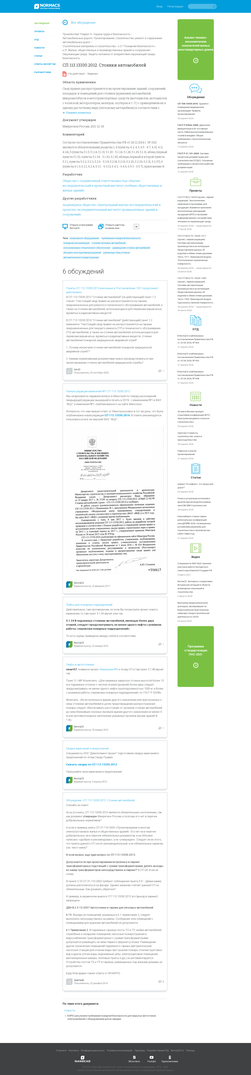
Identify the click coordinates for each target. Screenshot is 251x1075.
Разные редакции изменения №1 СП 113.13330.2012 (98, 391)
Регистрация (175, 6)
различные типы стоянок (116, 252)
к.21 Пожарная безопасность (136, 46)
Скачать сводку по (79, 764)
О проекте (61, 1050)
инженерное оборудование (84, 238)
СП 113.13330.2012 (104, 764)
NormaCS (79, 583)
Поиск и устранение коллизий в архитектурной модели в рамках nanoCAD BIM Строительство (194, 502)
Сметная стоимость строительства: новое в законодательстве (190, 436)
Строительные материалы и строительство (89, 46)
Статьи (38, 56)
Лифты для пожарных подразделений (89, 604)
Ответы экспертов (45, 64)
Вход (159, 6)
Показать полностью (77, 112)
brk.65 (77, 369)
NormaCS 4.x (177, 1050)
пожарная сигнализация (76, 243)
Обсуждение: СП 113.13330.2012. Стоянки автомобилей (100, 800)
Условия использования (120, 1050)
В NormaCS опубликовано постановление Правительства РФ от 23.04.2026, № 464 (195, 339)
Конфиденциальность (93, 1050)
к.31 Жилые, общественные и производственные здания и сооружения (106, 50)
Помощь (190, 1050)
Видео (195, 557)
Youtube (151, 1059)
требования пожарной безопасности (121, 238)
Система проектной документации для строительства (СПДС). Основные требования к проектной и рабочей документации (196, 160)
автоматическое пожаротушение (81, 257)
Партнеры (140, 1050)
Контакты (74, 1050)
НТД (36, 39)
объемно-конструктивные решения (82, 252)
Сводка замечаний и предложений (87, 748)
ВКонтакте (134, 1059)
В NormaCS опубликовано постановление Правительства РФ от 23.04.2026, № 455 (195, 357)
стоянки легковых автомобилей (108, 243)
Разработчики (42, 72)
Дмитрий (79, 980)
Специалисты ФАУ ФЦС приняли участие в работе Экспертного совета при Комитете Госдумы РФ (195, 567)
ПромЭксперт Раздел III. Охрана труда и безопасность (96, 34)
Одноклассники (170, 1059)
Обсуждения (41, 23)
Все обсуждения (79, 22)
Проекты (39, 31)
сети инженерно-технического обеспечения (86, 248)
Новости (39, 48)
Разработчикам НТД (158, 1050)
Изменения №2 (109, 669)
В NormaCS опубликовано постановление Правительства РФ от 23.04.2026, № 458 (195, 375)
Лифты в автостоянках (80, 664)
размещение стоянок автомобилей (131, 248)
